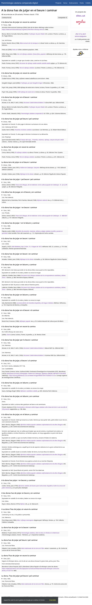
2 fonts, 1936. (7, 165)
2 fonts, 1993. (7, 150)
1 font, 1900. (7, 417)
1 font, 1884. (7, 386)
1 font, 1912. (7, 399)
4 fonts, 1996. (7, 76)
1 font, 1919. (7, 496)
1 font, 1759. (7, 483)
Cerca (65, 3)
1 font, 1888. (7, 298)
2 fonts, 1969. (7, 122)
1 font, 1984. (7, 512)
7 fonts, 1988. (7, 25)
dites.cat (80, 15)
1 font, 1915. (7, 363)
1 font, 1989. (7, 313)
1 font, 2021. (7, 558)
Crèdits (88, 3)
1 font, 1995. (7, 543)
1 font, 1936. (7, 257)
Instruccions (73, 3)
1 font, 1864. (7, 267)
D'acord (52, 600)
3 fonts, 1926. (7, 100)
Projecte (58, 3)
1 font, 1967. (7, 210)
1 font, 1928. (7, 195)
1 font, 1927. (7, 241)
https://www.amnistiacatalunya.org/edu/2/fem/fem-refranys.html (22, 29)
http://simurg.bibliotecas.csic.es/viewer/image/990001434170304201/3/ (31, 375)
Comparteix (62, 17)
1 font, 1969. (7, 182)
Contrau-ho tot (6, 17)
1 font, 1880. (7, 226)
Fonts (82, 3)
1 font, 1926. (7, 343)
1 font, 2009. (7, 329)
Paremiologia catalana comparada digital (19, 3)
